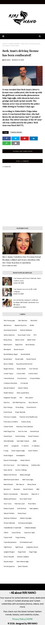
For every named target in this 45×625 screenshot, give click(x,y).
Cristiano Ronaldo (10, 383)
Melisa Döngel (25, 475)
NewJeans (24, 494)
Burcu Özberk (8, 364)
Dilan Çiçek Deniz (23, 393)
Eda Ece (6, 402)
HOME (30, 619)
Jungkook (14, 446)
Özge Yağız (33, 552)
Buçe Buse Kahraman (24, 364)
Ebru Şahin (29, 398)
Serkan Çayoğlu (26, 518)
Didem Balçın (9, 393)
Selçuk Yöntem (9, 513)
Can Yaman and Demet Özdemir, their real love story (27, 279)
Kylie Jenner (8, 470)
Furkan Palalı (8, 427)
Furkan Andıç (26, 422)
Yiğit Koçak (19, 547)
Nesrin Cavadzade (11, 494)
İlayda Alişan (8, 562)
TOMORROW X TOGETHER (12, 528)
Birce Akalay (30, 345)
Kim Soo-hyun (9, 465)
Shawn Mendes (9, 523)
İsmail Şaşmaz (9, 566)
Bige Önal (18, 345)
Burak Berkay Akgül (11, 354)
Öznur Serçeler (9, 557)
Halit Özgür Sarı (9, 431)
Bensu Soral (19, 340)
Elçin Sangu (8, 407)
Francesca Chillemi (11, 422)
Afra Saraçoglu (9, 320)
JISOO (6, 446)
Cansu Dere (21, 374)
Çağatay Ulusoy (32, 547)
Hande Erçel (34, 431)
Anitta (32, 325)
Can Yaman (33, 369)
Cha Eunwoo (22, 378)
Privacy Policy (18, 619)
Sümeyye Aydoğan (25, 523)
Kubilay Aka (35, 465)
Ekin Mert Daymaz (19, 402)
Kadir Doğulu (8, 455)
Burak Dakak (25, 354)
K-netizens (36, 446)
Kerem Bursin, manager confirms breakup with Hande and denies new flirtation (26, 302)
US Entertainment (26, 542)
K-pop (6, 451)
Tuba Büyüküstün (10, 542)
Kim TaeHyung (23, 465)
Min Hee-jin (20, 484)
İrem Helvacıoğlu (23, 562)
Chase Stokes (35, 378)
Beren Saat (31, 340)
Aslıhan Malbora (26, 330)
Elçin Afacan (33, 402)
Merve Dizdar (8, 484)
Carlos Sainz (33, 374)
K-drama (25, 446)
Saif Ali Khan (21, 508)
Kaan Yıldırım (33, 451)
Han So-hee (22, 431)
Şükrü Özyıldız (23, 566)
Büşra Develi (21, 369)
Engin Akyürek (20, 412)
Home (4, 44)
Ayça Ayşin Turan (24, 335)
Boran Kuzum (19, 349)
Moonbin (17, 489)
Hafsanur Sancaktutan (24, 427)
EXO (21, 398)
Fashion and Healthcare (28, 417)
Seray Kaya (22, 513)
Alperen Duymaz (21, 325)
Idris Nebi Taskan (23, 441)
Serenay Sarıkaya (10, 518)
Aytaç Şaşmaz (9, 335)
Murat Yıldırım (28, 489)
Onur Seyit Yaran (26, 499)
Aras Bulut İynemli (10, 330)
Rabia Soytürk (9, 508)
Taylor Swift (8, 537)
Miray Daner (31, 484)
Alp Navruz (7, 325)
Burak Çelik (19, 359)
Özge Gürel (22, 552)
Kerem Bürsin (25, 460)
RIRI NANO (7, 60)
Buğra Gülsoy (9, 369)
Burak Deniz (8, 359)
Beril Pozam (8, 345)
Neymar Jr (35, 494)
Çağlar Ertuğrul (9, 552)
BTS (35, 335)
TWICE (6, 533)
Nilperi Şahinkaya (10, 499)
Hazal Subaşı (20, 436)
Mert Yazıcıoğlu (27, 480)
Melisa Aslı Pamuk (10, 475)
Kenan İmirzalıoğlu (10, 460)
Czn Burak (24, 383)
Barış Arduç (8, 340)
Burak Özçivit (31, 359)
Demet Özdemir (9, 388)
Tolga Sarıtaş (20, 537)
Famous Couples (10, 417)
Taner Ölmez (16, 533)
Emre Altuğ (19, 407)
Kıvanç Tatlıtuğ (20, 470)
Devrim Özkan (23, 388)
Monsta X (7, 489)
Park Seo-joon (20, 504)
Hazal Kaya (8, 436)
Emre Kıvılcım (31, 407)
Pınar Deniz (32, 504)
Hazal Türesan (33, 436)
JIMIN (34, 441)
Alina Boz (33, 320)
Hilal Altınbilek (9, 441)
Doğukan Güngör (10, 398)
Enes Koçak (8, 412)
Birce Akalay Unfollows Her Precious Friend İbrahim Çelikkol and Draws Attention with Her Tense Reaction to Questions (21, 260)
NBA (37, 489)
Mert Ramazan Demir (11, 480)
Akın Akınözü (22, 320)
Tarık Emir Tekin (29, 533)
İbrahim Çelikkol (23, 557)
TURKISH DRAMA (13, 44)
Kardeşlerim (20, 455)
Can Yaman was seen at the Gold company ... (24, 290)
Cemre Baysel (9, 378)
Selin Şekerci (34, 508)
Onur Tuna (7, 504)
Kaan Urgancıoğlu (18, 451)
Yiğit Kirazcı (8, 547)
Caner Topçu (8, 374)
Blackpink (7, 349)
